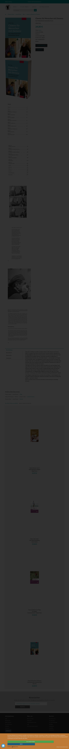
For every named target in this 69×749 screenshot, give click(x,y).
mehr (58, 744)
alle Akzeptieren (28, 744)
